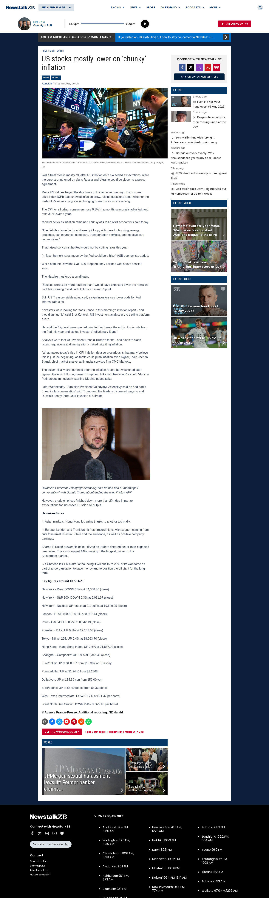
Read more (199, 102)
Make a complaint (40, 874)
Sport (150, 7)
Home (44, 51)
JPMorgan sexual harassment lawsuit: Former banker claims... (77, 782)
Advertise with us (39, 870)
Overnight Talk (42, 25)
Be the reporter (38, 865)
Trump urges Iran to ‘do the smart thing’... (140, 764)
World (60, 51)
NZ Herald (47, 83)
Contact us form (39, 861)
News (52, 51)
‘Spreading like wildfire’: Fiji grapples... (141, 788)
